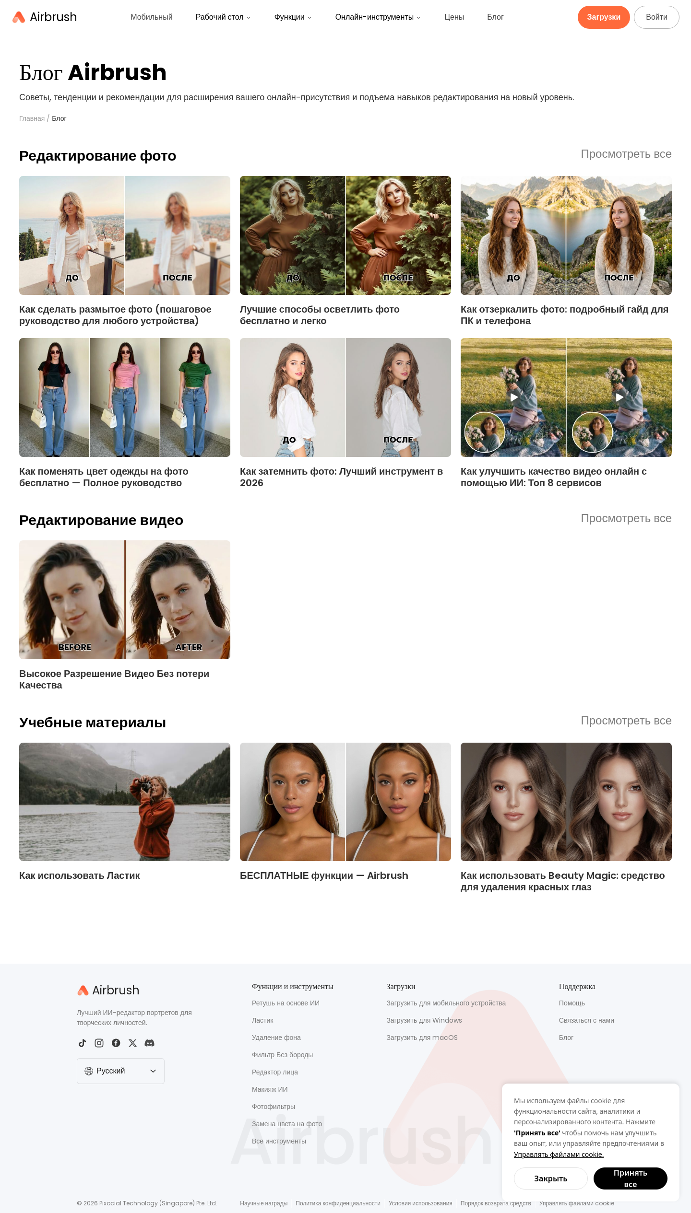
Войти (656, 17)
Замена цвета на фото (287, 1124)
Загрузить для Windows (424, 1020)
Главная (32, 118)
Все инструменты (279, 1141)
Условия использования (421, 1203)
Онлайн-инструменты (378, 17)
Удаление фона (276, 1037)
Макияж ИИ (270, 1089)
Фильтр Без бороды (282, 1055)
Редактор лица (275, 1072)
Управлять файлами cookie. (559, 1154)
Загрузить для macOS (422, 1037)
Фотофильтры (273, 1106)
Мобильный (151, 17)
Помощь (572, 1003)
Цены (454, 17)
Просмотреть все (626, 154)
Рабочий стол (223, 17)
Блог (495, 17)
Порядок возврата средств (496, 1203)
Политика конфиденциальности (338, 1203)
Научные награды (263, 1203)
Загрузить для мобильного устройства (446, 1003)
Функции (293, 17)
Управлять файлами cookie (576, 1203)
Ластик (262, 1020)
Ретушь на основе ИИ (286, 1003)
